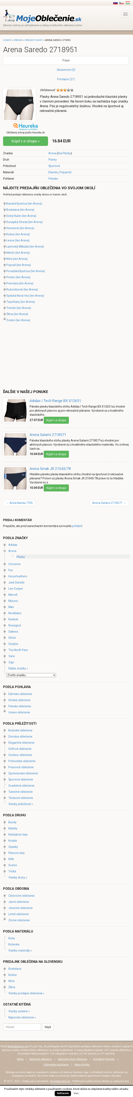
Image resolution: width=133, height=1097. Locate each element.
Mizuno (13, 600)
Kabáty (12, 828)
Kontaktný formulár (104, 1059)
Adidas (12, 544)
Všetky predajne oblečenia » (26, 993)
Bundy (12, 822)
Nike (11, 607)
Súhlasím (63, 1093)
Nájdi (48, 1027)
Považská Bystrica (18, 271)
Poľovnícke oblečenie (22, 761)
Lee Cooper (15, 588)
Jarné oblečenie (18, 901)
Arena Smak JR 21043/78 (50, 468)
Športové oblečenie (20, 779)
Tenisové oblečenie (20, 797)
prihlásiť (77, 526)
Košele (12, 840)
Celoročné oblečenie (21, 895)
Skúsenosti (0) (66, 69)
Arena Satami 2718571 (48, 434)
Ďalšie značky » (18, 668)
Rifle (11, 859)
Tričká (12, 871)
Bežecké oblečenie (20, 730)
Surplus (13, 643)
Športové (54, 166)
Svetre (12, 865)
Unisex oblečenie (19, 712)
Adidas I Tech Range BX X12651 (55, 401)
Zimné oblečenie (19, 920)
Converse (14, 564)
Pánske (53, 178)
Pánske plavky (34, 40)
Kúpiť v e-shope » (25, 141)
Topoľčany (13, 301)
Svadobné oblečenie (21, 785)
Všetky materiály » (20, 950)
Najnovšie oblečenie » (22, 1017)
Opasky (13, 846)
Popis (66, 60)
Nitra (9, 258)
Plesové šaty (16, 852)
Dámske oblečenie (20, 694)
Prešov (10, 277)
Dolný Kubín (13, 215)
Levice (10, 240)
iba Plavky (64, 153)
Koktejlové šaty (18, 834)
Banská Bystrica (16, 203)
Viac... (77, 1093)
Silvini (12, 637)
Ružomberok (14, 289)
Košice (10, 234)
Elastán (53, 172)
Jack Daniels (16, 582)
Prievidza (12, 283)
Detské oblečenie (19, 700)
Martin (10, 252)
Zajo (11, 662)
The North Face (18, 650)
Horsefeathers (17, 576)
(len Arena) (35, 203)
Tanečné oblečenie (20, 791)
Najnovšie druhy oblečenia (72, 1059)
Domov (7, 40)
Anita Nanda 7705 (19, 503)
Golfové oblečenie (19, 748)
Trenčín (11, 307)
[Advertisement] (37, 356)
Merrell (12, 594)
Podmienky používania (56, 1064)
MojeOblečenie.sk (18, 1046)
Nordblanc (14, 613)
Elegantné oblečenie (21, 742)
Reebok (13, 619)
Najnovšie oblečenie (40, 1059)
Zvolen (10, 320)
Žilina (9, 314)
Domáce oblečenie (20, 736)
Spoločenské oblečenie (23, 773)
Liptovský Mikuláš (17, 246)
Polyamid (65, 172)
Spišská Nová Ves (17, 295)
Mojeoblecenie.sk (60, 1081)
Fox (10, 570)
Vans (11, 656)
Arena (52, 153)
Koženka (13, 944)
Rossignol (14, 625)
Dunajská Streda (17, 222)
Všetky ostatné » (19, 1011)
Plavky (52, 159)
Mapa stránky (82, 1064)
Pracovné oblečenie (21, 767)
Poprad (11, 265)
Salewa (13, 631)
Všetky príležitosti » (20, 804)
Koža (11, 938)
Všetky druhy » (17, 877)
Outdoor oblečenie (20, 754)
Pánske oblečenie (19, 706)
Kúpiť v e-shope (56, 420)
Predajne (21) (66, 79)
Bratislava (12, 209)
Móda (20, 1059)
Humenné (12, 228)
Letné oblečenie (18, 914)
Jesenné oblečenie (20, 908)
